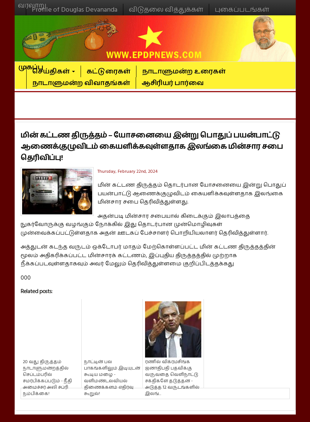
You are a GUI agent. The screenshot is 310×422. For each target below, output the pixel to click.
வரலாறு (32, 2)
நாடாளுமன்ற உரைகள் (184, 71)
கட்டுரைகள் (108, 71)
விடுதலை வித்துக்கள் (166, 9)
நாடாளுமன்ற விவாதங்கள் (81, 83)
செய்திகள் (53, 71)
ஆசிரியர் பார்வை (173, 83)
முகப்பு (30, 64)
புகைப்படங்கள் (242, 9)
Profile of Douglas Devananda (74, 9)
